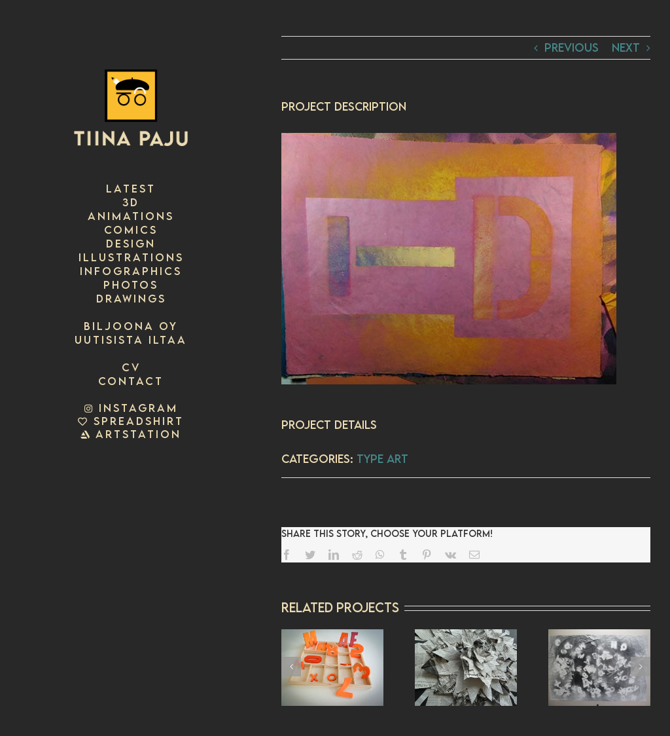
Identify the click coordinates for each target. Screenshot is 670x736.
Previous (571, 47)
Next (626, 47)
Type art (382, 459)
